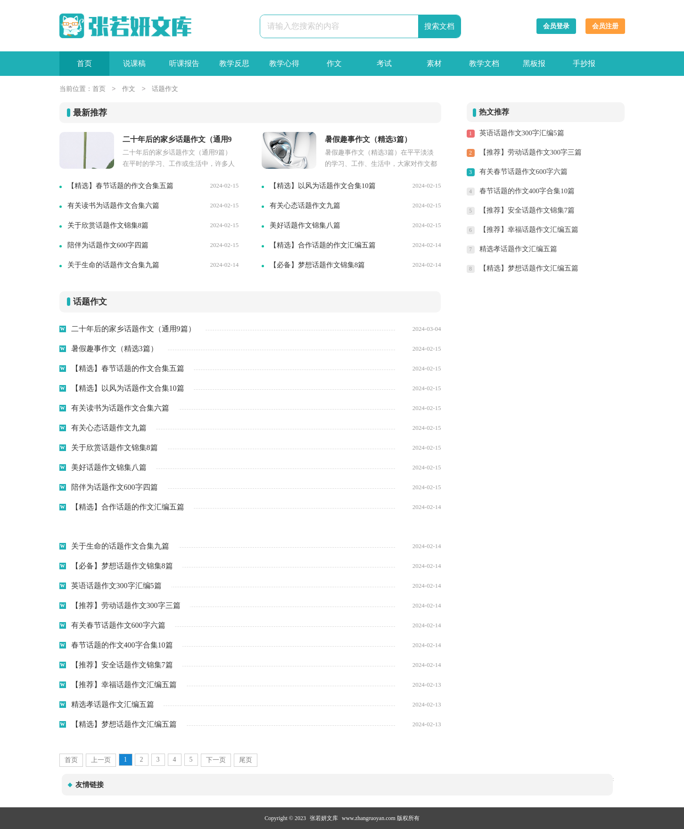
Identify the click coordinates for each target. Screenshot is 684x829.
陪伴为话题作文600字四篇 (108, 245)
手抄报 (584, 63)
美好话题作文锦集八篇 (305, 225)
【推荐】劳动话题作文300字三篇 (530, 152)
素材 (434, 63)
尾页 (245, 759)
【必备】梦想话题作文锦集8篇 (317, 265)
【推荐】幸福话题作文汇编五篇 (528, 229)
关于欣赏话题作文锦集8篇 (108, 225)
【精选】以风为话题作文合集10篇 (323, 185)
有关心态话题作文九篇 (305, 205)
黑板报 (534, 63)
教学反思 (234, 63)
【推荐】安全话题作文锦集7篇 (527, 210)
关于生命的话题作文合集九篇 (113, 265)
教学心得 (284, 63)
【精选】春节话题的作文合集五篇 (120, 185)
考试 (384, 63)
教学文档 (484, 63)
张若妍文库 (324, 818)
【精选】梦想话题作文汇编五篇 (528, 268)
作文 (334, 63)
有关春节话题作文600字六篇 (523, 171)
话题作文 (165, 89)
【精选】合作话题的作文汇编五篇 (323, 245)
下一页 (216, 759)
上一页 (101, 759)
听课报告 (184, 63)
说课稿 (134, 63)
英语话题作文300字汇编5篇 (521, 133)
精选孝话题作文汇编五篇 (518, 249)
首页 (84, 63)
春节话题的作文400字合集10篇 (527, 191)
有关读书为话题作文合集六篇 (113, 205)
